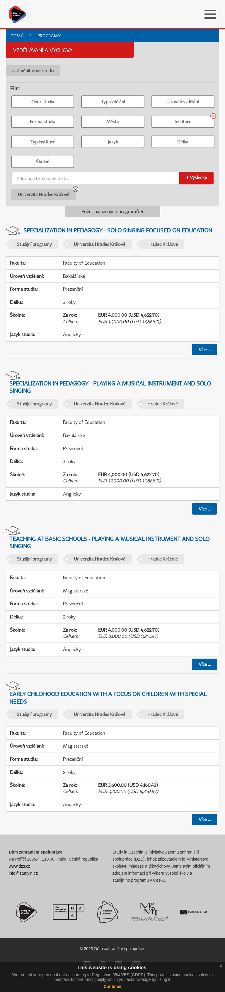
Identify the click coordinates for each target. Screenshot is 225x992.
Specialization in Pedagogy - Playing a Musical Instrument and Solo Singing (110, 387)
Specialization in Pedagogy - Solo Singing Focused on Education (117, 230)
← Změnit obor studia (33, 70)
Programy (49, 35)
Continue (113, 986)
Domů (17, 35)
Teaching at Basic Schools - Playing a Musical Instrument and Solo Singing (109, 542)
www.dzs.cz (19, 866)
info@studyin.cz (23, 873)
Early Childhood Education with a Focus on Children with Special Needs (108, 698)
